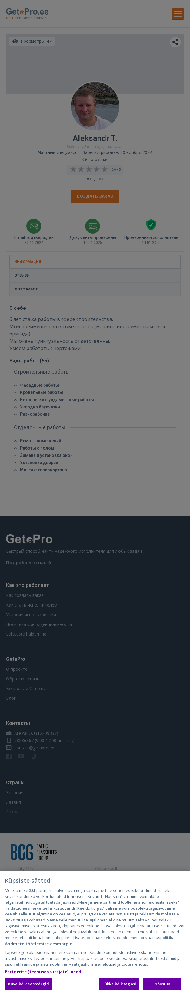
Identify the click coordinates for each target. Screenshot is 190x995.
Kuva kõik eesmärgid (28, 985)
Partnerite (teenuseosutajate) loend (43, 973)
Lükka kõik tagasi (119, 985)
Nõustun (162, 985)
